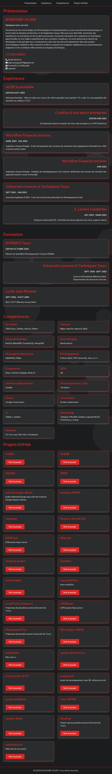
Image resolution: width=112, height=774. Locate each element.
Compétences (62, 3)
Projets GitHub (81, 3)
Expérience (46, 3)
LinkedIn (12, 68)
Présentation (30, 3)
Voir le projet (15, 462)
